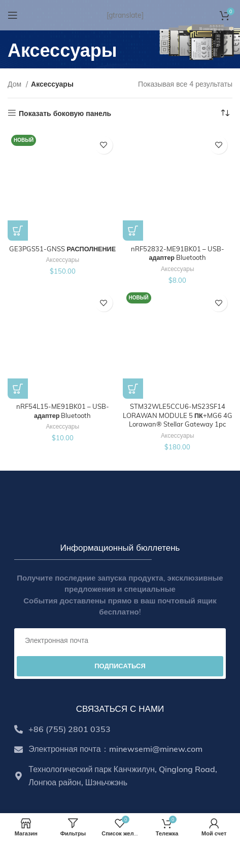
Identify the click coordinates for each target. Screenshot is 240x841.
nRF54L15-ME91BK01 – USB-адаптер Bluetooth (62, 410)
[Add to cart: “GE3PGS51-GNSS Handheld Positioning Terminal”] (18, 230)
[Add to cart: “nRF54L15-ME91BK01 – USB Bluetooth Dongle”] (18, 388)
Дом (15, 84)
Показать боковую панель (65, 113)
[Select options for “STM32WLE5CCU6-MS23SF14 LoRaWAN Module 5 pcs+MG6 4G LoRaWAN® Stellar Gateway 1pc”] (133, 388)
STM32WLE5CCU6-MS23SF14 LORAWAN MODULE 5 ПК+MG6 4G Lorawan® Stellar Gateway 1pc (177, 415)
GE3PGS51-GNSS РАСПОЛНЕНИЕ (62, 249)
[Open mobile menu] (13, 15)
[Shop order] (224, 113)
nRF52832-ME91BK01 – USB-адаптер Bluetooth (177, 253)
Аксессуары (62, 259)
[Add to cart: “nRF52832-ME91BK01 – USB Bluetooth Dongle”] (133, 230)
